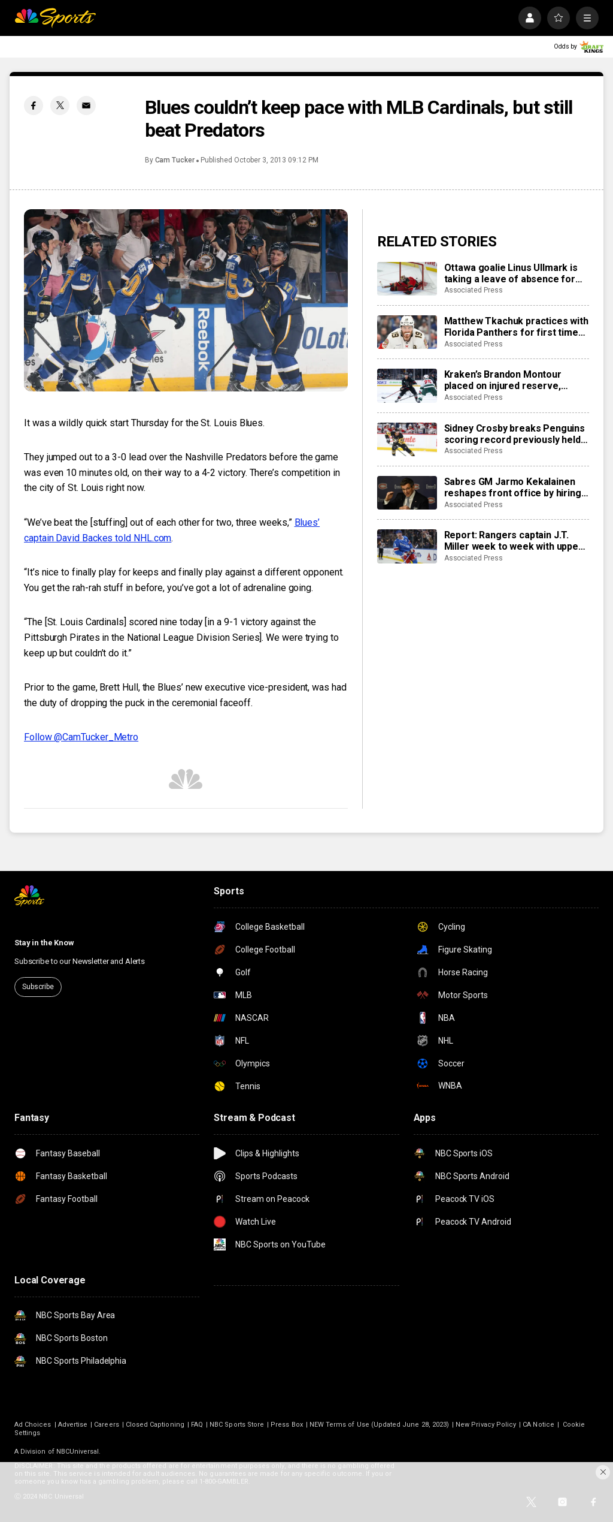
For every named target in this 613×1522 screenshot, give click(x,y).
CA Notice (538, 1424)
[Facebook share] (33, 105)
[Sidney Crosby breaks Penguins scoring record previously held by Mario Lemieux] (407, 439)
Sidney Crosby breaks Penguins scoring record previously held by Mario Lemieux (514, 434)
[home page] (55, 18)
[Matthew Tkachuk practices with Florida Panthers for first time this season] (407, 332)
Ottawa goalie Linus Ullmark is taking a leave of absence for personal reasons (511, 273)
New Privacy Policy (486, 1424)
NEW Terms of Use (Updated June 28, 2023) (379, 1424)
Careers (106, 1424)
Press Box (287, 1424)
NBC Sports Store (237, 1424)
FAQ (197, 1424)
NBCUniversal (77, 1451)
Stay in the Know (44, 942)
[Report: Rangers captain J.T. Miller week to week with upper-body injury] (407, 546)
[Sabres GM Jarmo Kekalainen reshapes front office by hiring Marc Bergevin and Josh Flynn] (407, 493)
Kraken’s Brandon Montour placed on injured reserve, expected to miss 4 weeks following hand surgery (503, 380)
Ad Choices (32, 1424)
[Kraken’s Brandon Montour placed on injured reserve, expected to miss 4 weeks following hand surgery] (407, 385)
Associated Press (473, 290)
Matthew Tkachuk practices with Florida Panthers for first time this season (516, 326)
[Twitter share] (59, 105)
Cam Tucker (175, 160)
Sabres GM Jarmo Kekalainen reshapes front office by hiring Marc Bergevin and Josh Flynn (512, 487)
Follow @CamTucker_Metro (81, 737)
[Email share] (86, 105)
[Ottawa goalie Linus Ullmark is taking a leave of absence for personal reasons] (407, 279)
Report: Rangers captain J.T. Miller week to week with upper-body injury (515, 540)
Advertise (73, 1424)
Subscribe (38, 986)
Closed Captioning (155, 1424)
